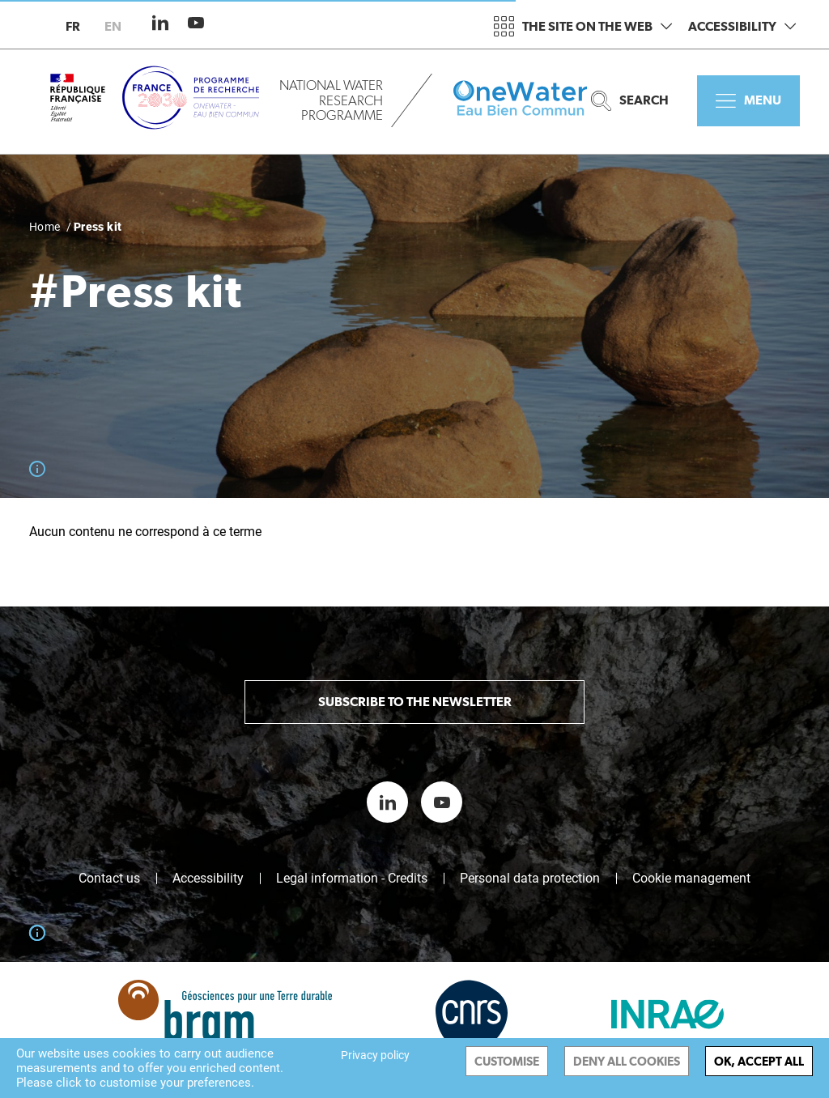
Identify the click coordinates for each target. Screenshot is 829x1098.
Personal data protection (530, 878)
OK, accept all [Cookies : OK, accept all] (759, 1061)
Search (630, 101)
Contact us (109, 878)
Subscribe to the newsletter (415, 701)
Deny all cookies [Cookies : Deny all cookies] (626, 1061)
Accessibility (742, 26)
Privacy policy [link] (375, 1055)
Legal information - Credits (351, 878)
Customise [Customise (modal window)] (506, 1061)
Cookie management (691, 878)
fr (73, 26)
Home (45, 226)
